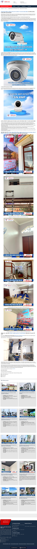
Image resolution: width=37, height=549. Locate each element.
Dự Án (18, 6)
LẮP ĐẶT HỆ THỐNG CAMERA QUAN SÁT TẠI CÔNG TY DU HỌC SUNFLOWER (14, 11)
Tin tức (14, 6)
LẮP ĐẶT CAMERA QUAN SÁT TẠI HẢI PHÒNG (17, 333)
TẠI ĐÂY (14, 368)
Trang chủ (2, 8)
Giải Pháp (29, 6)
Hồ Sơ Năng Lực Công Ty (28, 8)
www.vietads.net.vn (33, 526)
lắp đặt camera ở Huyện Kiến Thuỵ (19, 335)
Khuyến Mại (23, 6)
